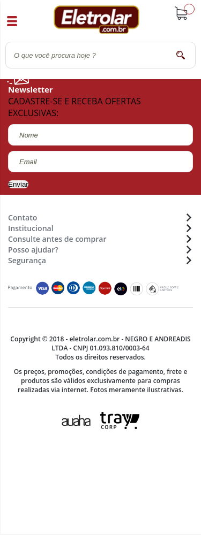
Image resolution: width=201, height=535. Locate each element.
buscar (181, 55)
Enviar (18, 184)
